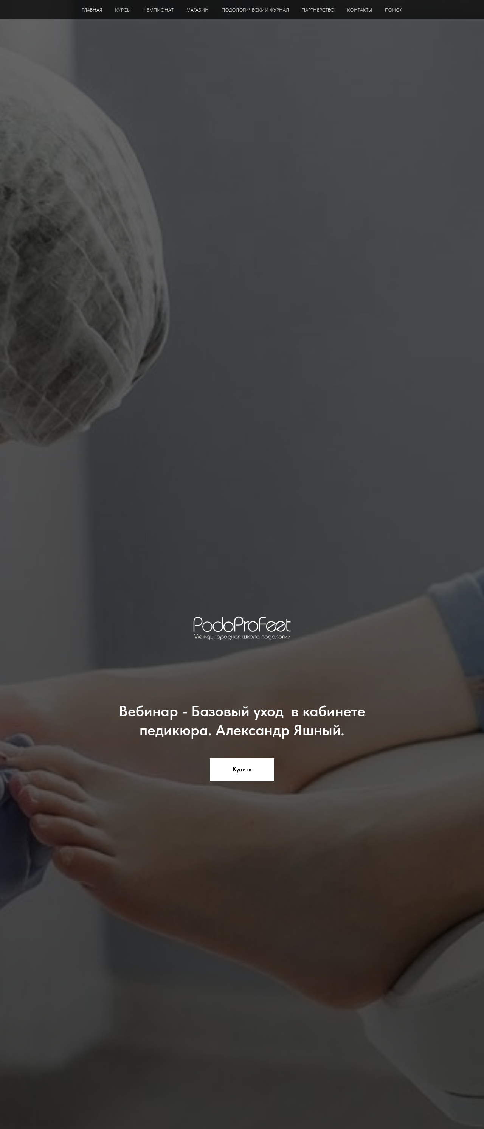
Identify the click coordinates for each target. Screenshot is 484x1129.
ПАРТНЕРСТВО (318, 10)
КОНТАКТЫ (359, 10)
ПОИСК (393, 10)
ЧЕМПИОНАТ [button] (159, 10)
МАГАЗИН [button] (197, 10)
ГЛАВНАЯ (92, 10)
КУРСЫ (123, 10)
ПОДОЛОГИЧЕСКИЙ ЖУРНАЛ (255, 10)
